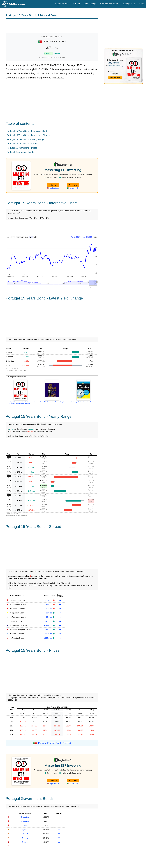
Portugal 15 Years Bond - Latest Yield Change (28, 135)
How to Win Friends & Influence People (52, 402)
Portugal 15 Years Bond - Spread (22, 143)
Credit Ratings (90, 4)
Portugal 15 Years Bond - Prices (22, 148)
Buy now (53, 185)
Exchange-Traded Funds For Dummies (83, 402)
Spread (76, 4)
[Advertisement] (52, 26)
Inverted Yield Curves (52, 843)
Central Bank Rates (109, 4)
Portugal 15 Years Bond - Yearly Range (25, 139)
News (141, 4)
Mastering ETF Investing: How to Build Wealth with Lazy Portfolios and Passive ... (20, 402)
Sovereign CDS (128, 4)
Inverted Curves (62, 4)
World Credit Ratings (52, 830)
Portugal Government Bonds (20, 152)
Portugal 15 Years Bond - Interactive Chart (27, 131)
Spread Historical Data (52, 840)
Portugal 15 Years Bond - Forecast (54, 675)
